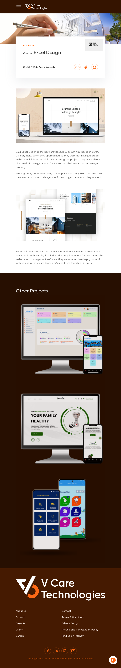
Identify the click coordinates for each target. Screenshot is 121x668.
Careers (20, 635)
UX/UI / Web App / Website (39, 67)
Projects (20, 623)
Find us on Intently (73, 635)
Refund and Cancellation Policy (80, 629)
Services (20, 617)
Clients (20, 629)
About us (21, 610)
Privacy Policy (70, 623)
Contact (66, 610)
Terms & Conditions (73, 617)
